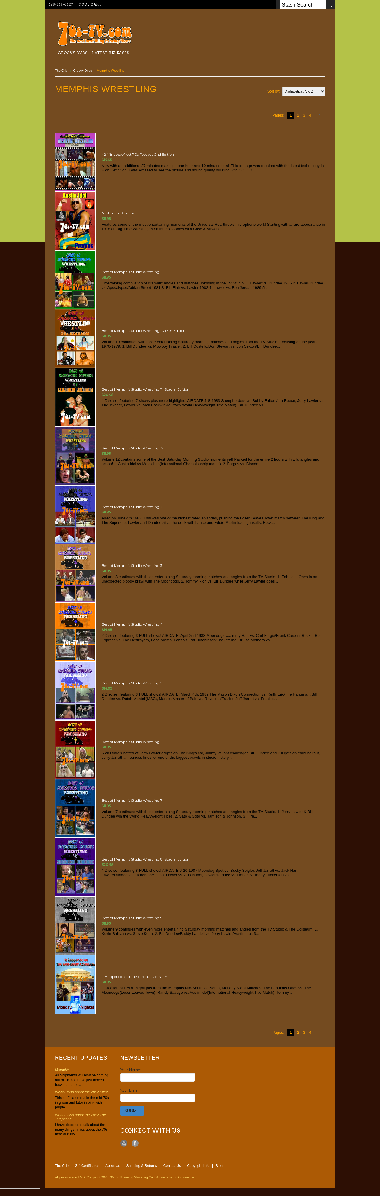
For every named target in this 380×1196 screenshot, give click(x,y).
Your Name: (130, 1070)
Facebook (135, 1143)
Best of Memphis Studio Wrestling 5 (132, 683)
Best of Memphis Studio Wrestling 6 (132, 741)
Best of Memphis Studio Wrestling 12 (133, 448)
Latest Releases (110, 52)
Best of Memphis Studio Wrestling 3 (132, 565)
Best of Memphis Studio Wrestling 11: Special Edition (145, 389)
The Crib (61, 70)
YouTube (124, 1143)
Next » (320, 115)
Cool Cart (90, 4)
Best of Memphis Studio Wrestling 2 (132, 507)
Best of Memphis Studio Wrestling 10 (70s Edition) (144, 330)
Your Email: (130, 1090)
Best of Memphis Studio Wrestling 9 (132, 918)
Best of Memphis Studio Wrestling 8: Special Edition (145, 859)
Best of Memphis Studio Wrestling (130, 272)
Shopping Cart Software (151, 1177)
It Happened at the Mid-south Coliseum (135, 976)
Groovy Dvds (73, 52)
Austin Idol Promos (118, 213)
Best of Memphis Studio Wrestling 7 (132, 800)
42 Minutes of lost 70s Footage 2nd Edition (138, 154)
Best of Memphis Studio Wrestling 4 (132, 624)
